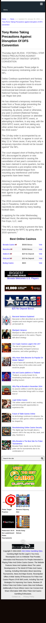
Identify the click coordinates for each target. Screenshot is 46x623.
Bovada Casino (8, 245)
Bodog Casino (8, 263)
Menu (5, 10)
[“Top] (23, 542)
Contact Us (16, 597)
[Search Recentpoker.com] (23, 458)
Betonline (6, 249)
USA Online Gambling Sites (31, 551)
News (12, 19)
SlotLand (6, 258)
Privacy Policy (28, 597)
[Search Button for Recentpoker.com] (41, 458)
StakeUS (6, 254)
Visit (40, 245)
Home (4, 19)
